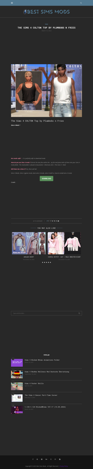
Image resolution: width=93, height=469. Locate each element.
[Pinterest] (37, 459)
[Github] (55, 459)
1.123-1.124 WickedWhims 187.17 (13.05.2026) (45, 407)
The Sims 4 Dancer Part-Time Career (41, 395)
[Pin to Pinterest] (54, 221)
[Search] (81, 3)
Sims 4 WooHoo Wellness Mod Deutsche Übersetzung (47, 372)
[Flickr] (41, 459)
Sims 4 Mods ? (15, 125)
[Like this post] (48, 221)
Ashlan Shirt (29, 257)
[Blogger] (59, 459)
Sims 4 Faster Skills (34, 383)
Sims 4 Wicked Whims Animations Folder (42, 360)
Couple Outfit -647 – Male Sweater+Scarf (64, 257)
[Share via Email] (58, 221)
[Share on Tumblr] (56, 221)
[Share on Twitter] (52, 221)
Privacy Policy (64, 466)
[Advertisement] (46, 47)
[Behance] (46, 459)
